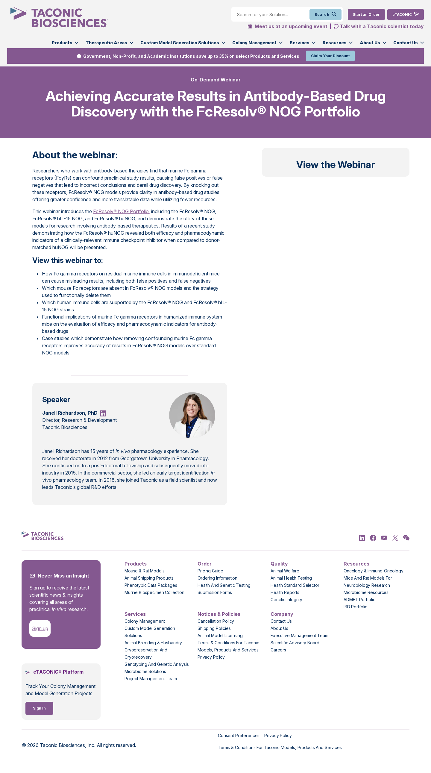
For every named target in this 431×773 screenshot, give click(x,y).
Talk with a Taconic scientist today (382, 26)
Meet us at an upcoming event (287, 26)
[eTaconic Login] (405, 14)
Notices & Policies (219, 614)
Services (299, 42)
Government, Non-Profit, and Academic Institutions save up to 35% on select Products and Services (191, 56)
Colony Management (254, 42)
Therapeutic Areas (106, 42)
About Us (370, 42)
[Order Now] (366, 14)
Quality (279, 564)
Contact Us (405, 42)
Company (282, 614)
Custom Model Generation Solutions (179, 42)
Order (205, 564)
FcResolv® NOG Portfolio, (121, 211)
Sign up (40, 628)
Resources (335, 42)
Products (62, 42)
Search (325, 14)
